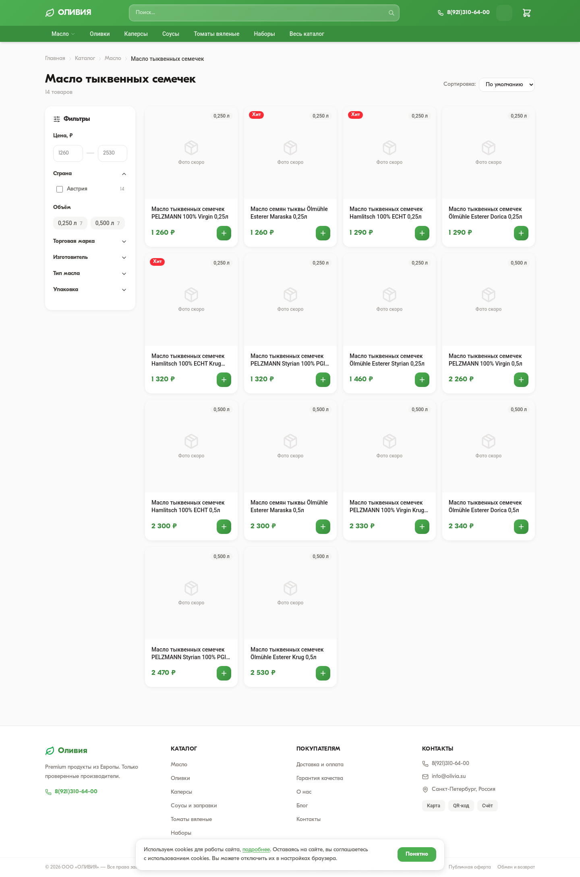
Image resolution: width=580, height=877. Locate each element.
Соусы (170, 34)
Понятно (417, 854)
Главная (55, 59)
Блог (302, 806)
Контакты (308, 820)
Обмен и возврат (516, 867)
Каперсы (136, 34)
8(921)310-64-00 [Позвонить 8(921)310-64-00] (71, 792)
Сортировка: (459, 84)
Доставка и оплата (320, 765)
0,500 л (107, 223)
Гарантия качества (319, 779)
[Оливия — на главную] (101, 751)
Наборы (264, 34)
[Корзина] (527, 13)
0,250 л (70, 223)
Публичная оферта (470, 867)
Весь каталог (307, 34)
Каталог (85, 59)
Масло (63, 34)
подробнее (256, 850)
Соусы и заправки (194, 806)
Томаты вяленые (216, 34)
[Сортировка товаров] (507, 85)
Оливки (100, 34)
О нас (303, 792)
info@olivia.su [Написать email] (444, 777)
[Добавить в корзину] (224, 233)
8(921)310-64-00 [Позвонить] (445, 764)
